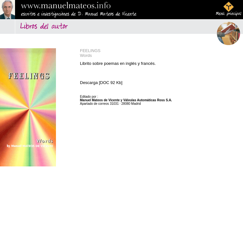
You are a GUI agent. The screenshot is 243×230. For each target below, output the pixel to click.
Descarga (89, 82)
